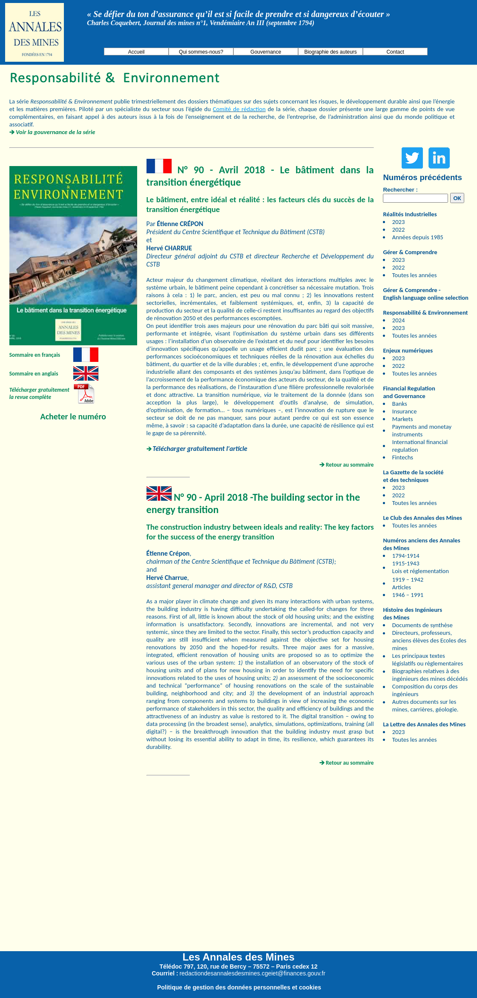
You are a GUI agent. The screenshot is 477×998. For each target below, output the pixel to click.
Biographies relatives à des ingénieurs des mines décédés (430, 675)
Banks (399, 403)
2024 (398, 320)
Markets (402, 419)
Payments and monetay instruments (421, 430)
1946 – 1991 (407, 595)
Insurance (404, 411)
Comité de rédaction (239, 109)
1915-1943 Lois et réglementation (420, 567)
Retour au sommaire (350, 464)
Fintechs (402, 457)
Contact (395, 52)
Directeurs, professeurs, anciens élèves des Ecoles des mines (429, 640)
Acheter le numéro (73, 416)
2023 (398, 222)
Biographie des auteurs (330, 52)
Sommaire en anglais (33, 373)
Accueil (136, 52)
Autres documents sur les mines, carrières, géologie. (425, 705)
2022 (398, 229)
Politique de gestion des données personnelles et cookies (239, 987)
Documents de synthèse (422, 625)
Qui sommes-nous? (201, 52)
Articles (401, 587)
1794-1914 (406, 555)
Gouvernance (265, 52)
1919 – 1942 (407, 579)
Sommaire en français (34, 354)
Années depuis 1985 (417, 237)
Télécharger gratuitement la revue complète (39, 393)
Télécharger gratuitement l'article (199, 449)
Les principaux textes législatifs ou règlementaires (427, 659)
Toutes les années (414, 275)
